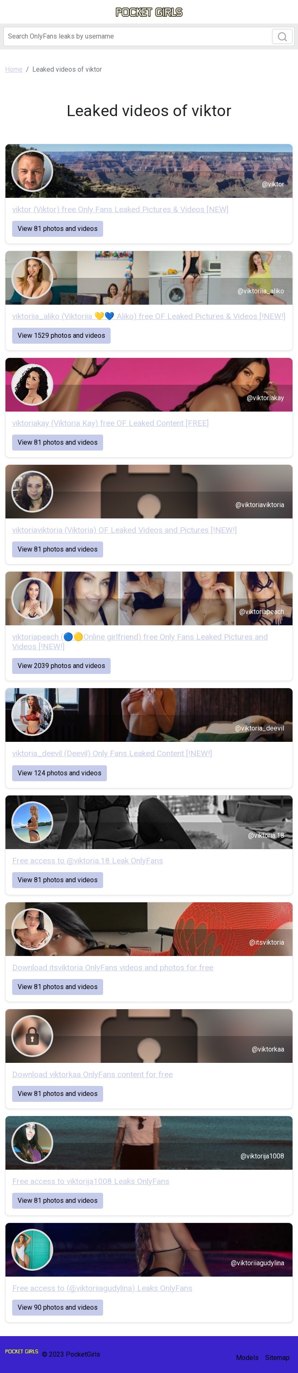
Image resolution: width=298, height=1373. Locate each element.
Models (247, 1358)
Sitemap (277, 1358)
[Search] (149, 36)
